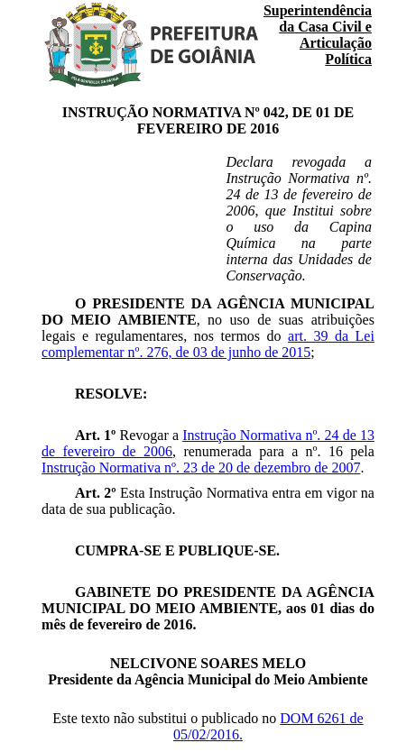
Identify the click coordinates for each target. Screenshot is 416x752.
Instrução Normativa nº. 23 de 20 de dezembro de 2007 (201, 467)
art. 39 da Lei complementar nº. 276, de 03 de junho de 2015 (208, 344)
